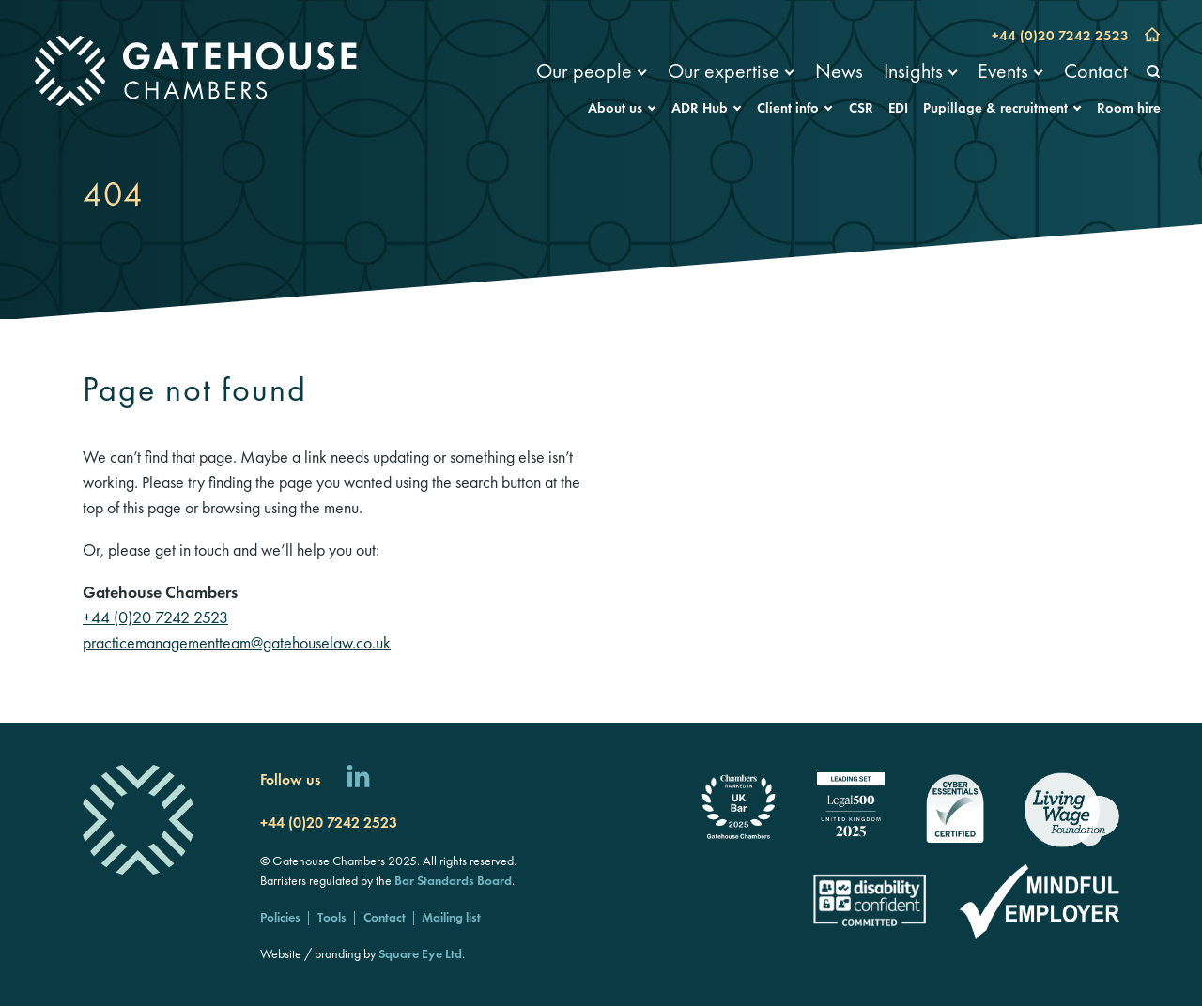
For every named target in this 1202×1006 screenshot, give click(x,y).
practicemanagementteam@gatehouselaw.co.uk (237, 642)
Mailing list (451, 916)
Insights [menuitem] (913, 70)
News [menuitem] (839, 70)
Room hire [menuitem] (1129, 108)
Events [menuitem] (1003, 70)
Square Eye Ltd (420, 953)
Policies (280, 916)
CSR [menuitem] (861, 108)
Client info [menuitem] (788, 108)
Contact (384, 916)
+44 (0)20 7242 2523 (1060, 35)
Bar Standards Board (453, 880)
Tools (332, 916)
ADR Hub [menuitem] (699, 108)
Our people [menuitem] (584, 70)
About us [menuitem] (615, 108)
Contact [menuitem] (1096, 70)
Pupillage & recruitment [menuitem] (995, 108)
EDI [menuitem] (898, 108)
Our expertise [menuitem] (723, 70)
